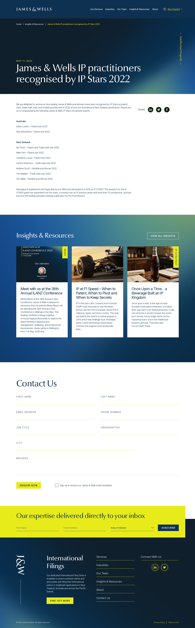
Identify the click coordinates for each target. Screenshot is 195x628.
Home (19, 24)
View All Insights (163, 236)
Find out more (60, 600)
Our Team (122, 9)
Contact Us (103, 598)
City (19, 443)
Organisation (110, 427)
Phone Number (111, 412)
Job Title (22, 427)
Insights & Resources (139, 9)
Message (22, 458)
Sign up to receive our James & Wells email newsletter (83, 485)
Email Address (26, 412)
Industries (110, 9)
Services (101, 556)
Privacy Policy (159, 622)
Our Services (96, 9)
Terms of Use (173, 622)
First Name (24, 396)
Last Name (108, 396)
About (155, 9)
